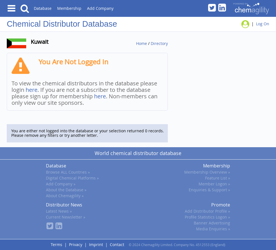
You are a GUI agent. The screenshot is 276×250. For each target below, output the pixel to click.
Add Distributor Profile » (207, 211)
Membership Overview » (207, 172)
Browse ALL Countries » (68, 172)
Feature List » (217, 178)
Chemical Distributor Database (62, 23)
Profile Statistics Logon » (207, 217)
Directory (159, 43)
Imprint (96, 244)
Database (43, 8)
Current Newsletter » (65, 217)
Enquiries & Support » (209, 189)
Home (141, 43)
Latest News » (59, 211)
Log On (262, 23)
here (31, 90)
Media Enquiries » (213, 228)
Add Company (100, 8)
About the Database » (66, 189)
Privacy (75, 244)
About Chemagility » (65, 195)
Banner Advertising (212, 223)
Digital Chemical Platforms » (72, 178)
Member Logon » (214, 184)
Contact (117, 244)
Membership (69, 8)
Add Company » (60, 184)
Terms (56, 244)
